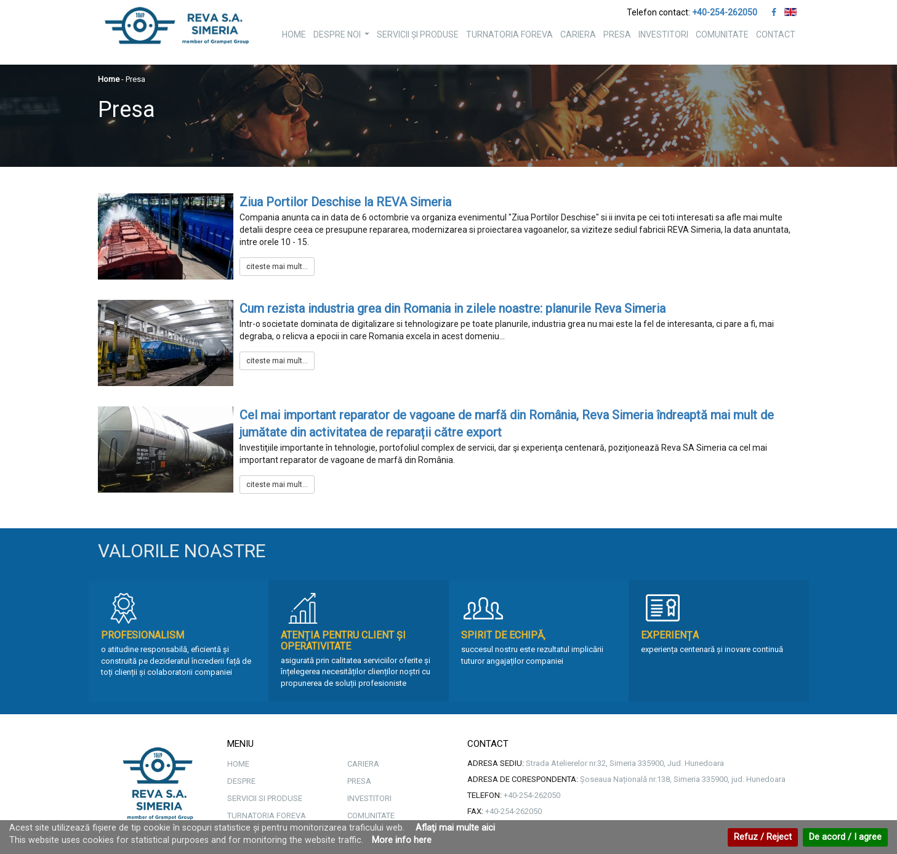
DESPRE (241, 781)
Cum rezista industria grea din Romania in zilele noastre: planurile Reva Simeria (452, 308)
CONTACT (775, 34)
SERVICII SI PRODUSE (264, 798)
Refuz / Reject (763, 837)
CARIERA (578, 34)
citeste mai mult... (277, 266)
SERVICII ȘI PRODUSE (418, 34)
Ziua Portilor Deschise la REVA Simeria (345, 202)
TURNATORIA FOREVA (509, 34)
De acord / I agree (845, 837)
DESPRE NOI (342, 38)
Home (108, 79)
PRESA (617, 34)
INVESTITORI (663, 34)
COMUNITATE (722, 34)
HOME (294, 34)
